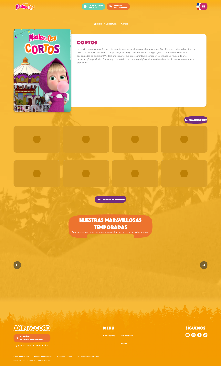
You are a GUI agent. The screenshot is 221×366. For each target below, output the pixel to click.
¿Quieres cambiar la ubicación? (32, 345)
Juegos (123, 343)
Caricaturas (112, 23)
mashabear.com (44, 360)
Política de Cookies (64, 356)
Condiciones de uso (21, 356)
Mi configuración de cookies (88, 356)
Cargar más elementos (110, 199)
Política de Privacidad (42, 356)
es (203, 6)
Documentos (126, 335)
